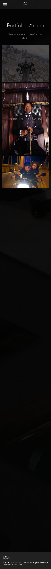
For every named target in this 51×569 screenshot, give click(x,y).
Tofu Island (18, 565)
